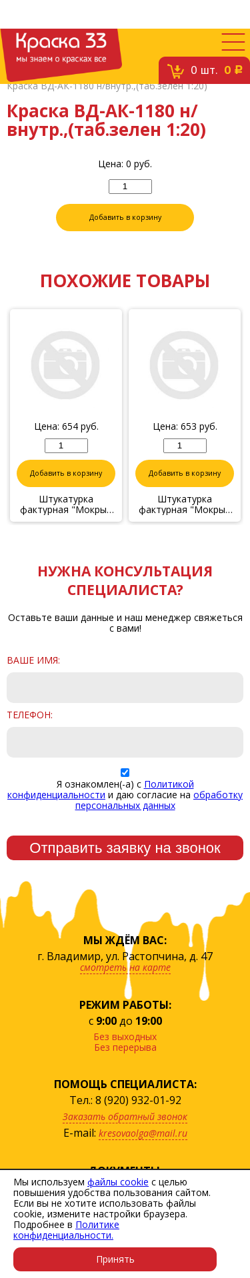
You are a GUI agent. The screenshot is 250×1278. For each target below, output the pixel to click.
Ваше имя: (33, 660)
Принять (115, 1259)
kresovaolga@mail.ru (143, 1133)
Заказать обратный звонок (125, 1116)
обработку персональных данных (159, 800)
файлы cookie (118, 1181)
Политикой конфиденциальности (100, 789)
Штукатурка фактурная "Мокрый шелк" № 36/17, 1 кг (66, 504)
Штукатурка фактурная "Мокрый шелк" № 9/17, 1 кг (185, 504)
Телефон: (30, 715)
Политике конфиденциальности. (66, 1229)
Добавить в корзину (125, 217)
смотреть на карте (125, 967)
